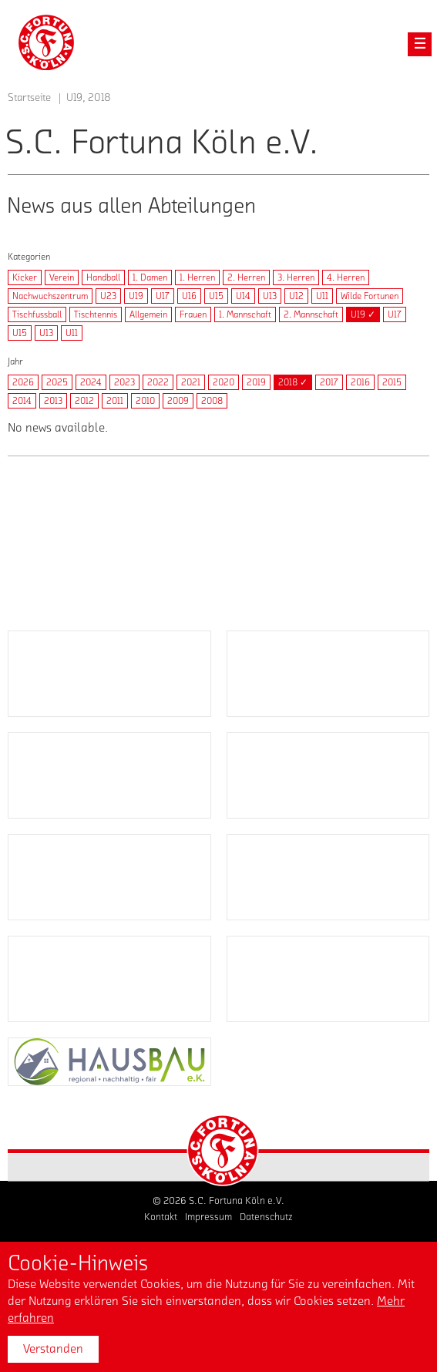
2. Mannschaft (311, 314)
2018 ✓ (293, 382)
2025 (57, 382)
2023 (124, 382)
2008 (212, 400)
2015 (392, 382)
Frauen (193, 314)
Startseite (29, 97)
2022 (158, 382)
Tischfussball (37, 314)
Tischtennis (95, 314)
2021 (190, 382)
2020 (223, 382)
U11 (322, 296)
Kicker (24, 277)
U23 (108, 296)
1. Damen (150, 277)
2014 (22, 400)
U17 (163, 296)
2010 (145, 400)
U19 (136, 296)
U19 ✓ (363, 314)
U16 (189, 296)
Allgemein (148, 314)
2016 (360, 382)
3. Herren (295, 277)
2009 (178, 400)
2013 (53, 400)
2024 (91, 382)
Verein (61, 277)
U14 (243, 296)
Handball (103, 277)
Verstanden (53, 1349)
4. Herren (346, 277)
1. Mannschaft (245, 314)
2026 (23, 382)
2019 (256, 382)
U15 (216, 296)
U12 (296, 296)
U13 (270, 296)
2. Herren (246, 277)
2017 (329, 382)
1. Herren (197, 277)
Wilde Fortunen (369, 296)
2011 (114, 400)
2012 (84, 400)
